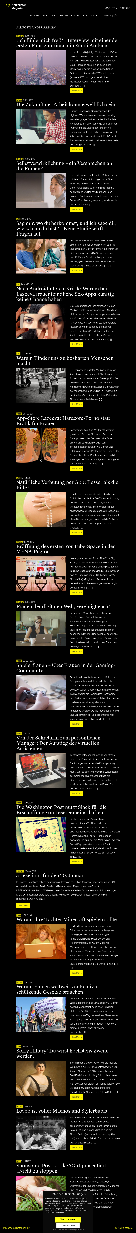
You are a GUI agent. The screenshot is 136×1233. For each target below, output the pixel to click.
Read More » (77, 91)
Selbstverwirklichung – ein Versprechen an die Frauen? (64, 166)
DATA (19, 915)
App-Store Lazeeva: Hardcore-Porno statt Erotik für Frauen (63, 421)
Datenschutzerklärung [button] (69, 1229)
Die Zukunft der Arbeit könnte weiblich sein (65, 104)
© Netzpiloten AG (124, 1228)
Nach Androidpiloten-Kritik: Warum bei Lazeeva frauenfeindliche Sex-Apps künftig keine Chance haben (65, 294)
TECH (44, 16)
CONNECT (106, 16)
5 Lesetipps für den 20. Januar (50, 876)
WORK (19, 100)
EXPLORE (75, 16)
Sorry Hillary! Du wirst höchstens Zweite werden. (62, 1053)
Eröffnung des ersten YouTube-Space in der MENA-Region (65, 549)
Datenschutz (23, 1228)
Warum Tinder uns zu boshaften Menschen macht (65, 361)
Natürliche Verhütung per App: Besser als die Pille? (67, 485)
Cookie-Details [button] (56, 1229)
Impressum (9, 1228)
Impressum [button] (80, 1229)
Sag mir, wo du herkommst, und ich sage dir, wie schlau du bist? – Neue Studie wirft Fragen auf (66, 228)
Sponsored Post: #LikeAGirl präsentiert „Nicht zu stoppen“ (61, 1168)
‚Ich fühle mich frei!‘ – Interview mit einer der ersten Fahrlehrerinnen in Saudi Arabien (67, 43)
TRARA (53, 16)
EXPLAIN (64, 16)
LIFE (18, 219)
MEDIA (19, 414)
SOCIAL (19, 542)
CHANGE (20, 36)
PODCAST (34, 16)
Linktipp (20, 871)
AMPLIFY (94, 16)
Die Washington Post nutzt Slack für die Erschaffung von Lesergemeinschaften (61, 810)
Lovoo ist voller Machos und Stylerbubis (61, 1111)
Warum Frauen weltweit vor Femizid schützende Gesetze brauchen (57, 989)
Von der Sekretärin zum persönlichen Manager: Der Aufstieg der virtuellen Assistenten (58, 743)
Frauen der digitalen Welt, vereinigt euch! (63, 607)
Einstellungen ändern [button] (68, 1225)
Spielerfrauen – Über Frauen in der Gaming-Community (65, 668)
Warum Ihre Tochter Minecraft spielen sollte (66, 920)
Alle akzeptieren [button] (68, 1219)
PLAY (85, 16)
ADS (18, 1161)
